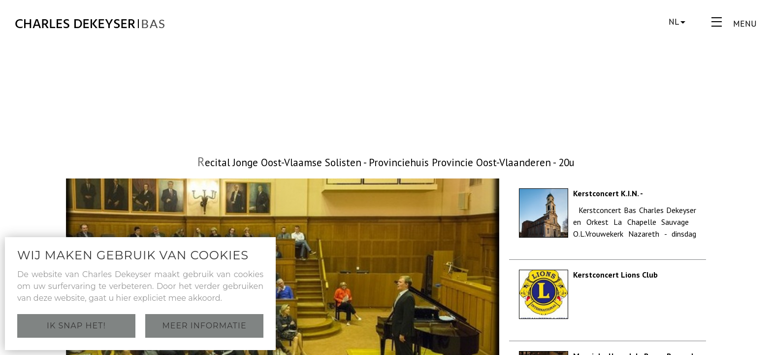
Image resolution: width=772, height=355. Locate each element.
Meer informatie (204, 325)
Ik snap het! (76, 325)
